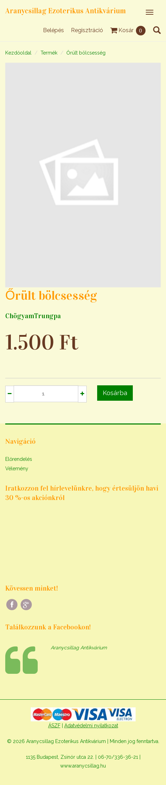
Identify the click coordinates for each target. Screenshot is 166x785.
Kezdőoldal (18, 53)
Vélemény (16, 468)
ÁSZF (54, 725)
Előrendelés (18, 459)
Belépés (53, 30)
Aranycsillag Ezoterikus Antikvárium (65, 10)
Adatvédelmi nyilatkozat (91, 725)
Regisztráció (87, 30)
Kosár (128, 30)
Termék (49, 53)
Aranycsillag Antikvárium (79, 647)
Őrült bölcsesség (86, 53)
